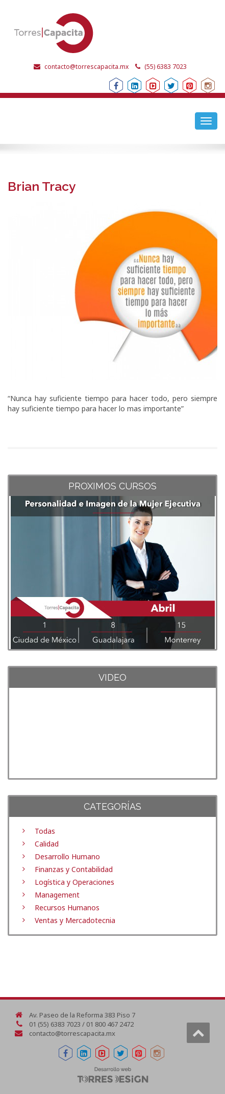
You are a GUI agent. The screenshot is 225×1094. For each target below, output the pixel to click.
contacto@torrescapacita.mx (86, 66)
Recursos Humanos (67, 907)
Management (57, 895)
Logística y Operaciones (74, 882)
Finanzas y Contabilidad (74, 869)
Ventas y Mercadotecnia (75, 920)
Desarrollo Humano (67, 856)
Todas (45, 831)
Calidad (47, 844)
